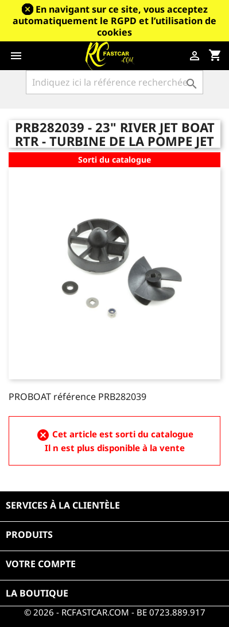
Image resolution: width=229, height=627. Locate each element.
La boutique (37, 593)
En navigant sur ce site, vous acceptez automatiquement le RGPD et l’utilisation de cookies (114, 21)
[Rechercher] (114, 82)
